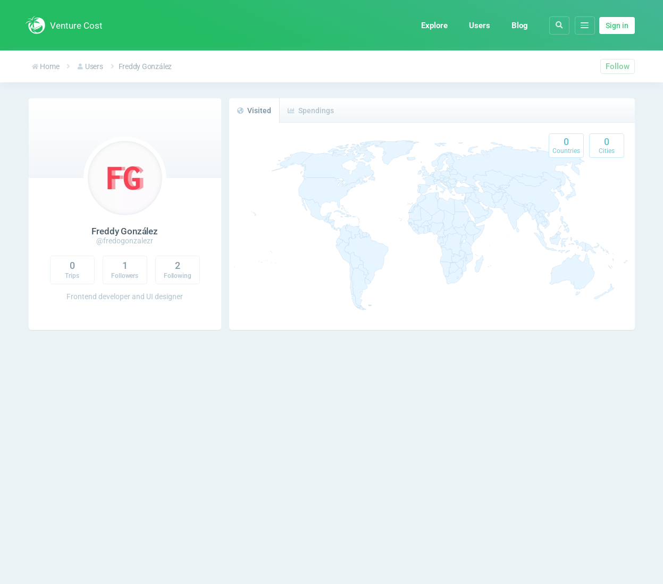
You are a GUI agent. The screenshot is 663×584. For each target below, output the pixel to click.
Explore (434, 25)
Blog (519, 25)
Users (479, 25)
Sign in (617, 25)
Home (46, 66)
